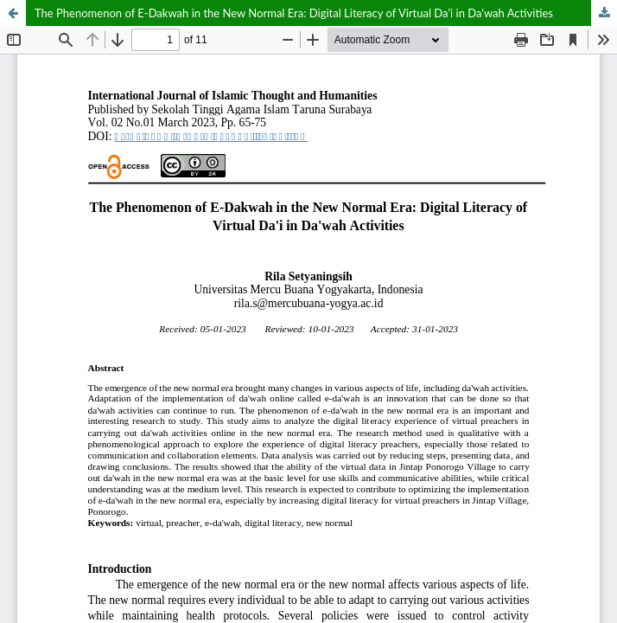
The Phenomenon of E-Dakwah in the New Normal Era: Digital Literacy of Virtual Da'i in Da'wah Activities (294, 13)
